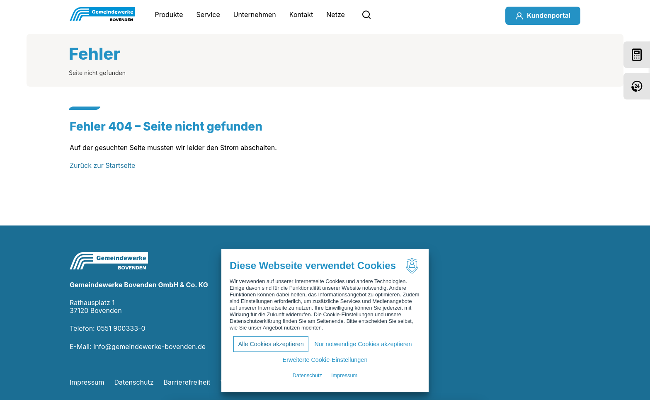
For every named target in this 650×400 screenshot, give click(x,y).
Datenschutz (134, 382)
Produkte (169, 14)
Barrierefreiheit (187, 382)
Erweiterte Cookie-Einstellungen (325, 359)
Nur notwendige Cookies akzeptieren (363, 344)
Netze (335, 14)
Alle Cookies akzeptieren (270, 344)
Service (208, 14)
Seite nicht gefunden (97, 72)
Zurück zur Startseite (102, 165)
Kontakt (301, 14)
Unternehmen (254, 14)
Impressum (87, 382)
